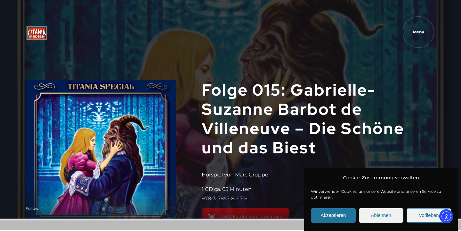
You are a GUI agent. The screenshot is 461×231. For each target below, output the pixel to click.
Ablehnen (381, 217)
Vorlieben (429, 217)
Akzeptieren (333, 217)
